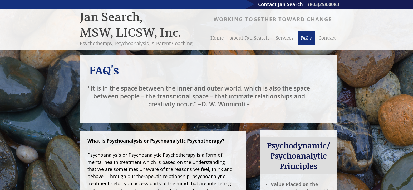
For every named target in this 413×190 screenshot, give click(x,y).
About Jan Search (249, 37)
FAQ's (306, 37)
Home (217, 37)
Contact (327, 37)
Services (285, 37)
